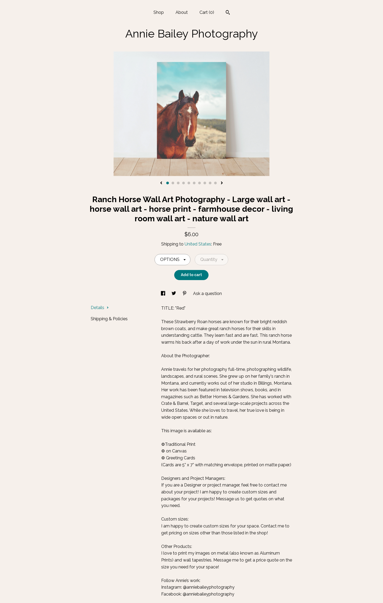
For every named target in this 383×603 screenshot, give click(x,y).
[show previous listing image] (161, 183)
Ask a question (207, 293)
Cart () (206, 12)
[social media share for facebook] (163, 293)
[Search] (228, 13)
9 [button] (210, 183)
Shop (158, 12)
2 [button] (173, 183)
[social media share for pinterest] (185, 293)
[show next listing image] (221, 183)
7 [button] (199, 183)
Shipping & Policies (109, 318)
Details (100, 307)
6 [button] (194, 183)
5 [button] (189, 183)
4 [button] (183, 183)
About (182, 12)
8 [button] (204, 183)
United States (198, 244)
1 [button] (167, 183)
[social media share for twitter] (174, 293)
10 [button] (215, 183)
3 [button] (178, 183)
